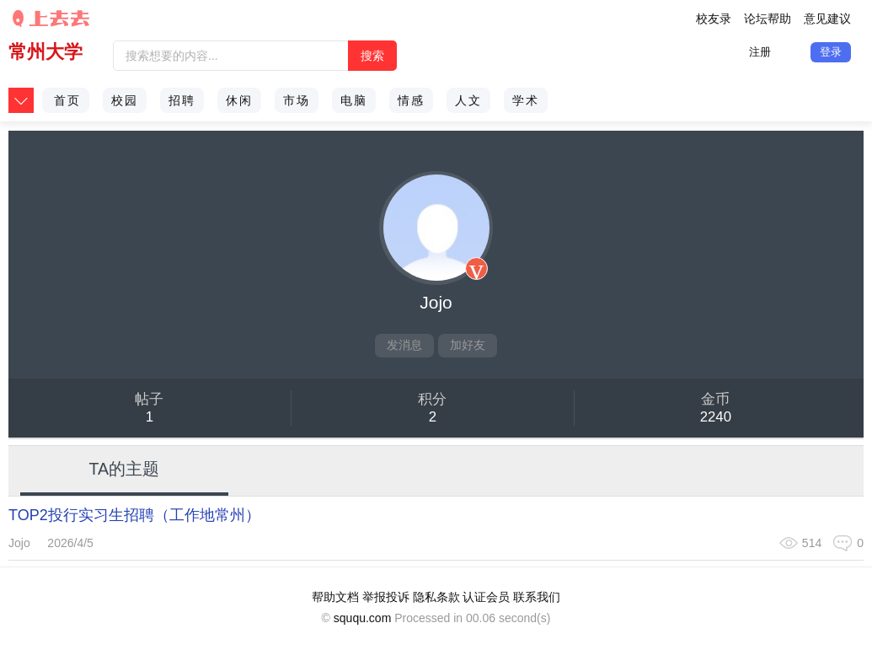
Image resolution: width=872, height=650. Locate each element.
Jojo (19, 543)
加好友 (467, 345)
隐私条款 (436, 597)
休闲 (239, 100)
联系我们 (536, 597)
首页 (67, 100)
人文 (468, 100)
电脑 (353, 100)
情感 (411, 100)
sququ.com (362, 618)
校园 (124, 100)
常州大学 (45, 51)
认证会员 (486, 597)
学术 (525, 100)
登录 (831, 52)
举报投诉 (385, 597)
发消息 (404, 345)
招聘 (182, 100)
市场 (296, 100)
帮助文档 (335, 597)
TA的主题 (124, 468)
